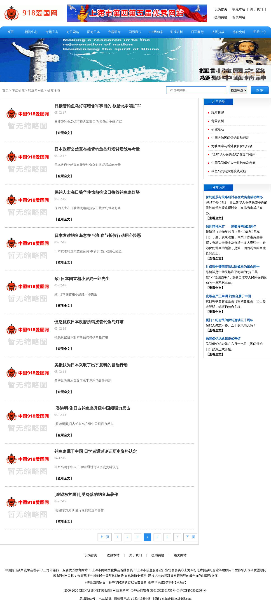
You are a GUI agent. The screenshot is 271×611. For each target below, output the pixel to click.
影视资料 (176, 32)
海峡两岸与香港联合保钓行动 (231, 146)
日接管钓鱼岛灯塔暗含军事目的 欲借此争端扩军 (97, 106)
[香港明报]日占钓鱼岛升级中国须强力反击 (92, 408)
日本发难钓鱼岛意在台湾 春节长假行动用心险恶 (97, 235)
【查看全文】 (63, 133)
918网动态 (156, 32)
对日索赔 (72, 32)
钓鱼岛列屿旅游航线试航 (228, 171)
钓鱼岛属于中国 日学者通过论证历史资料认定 (95, 451)
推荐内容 (218, 187)
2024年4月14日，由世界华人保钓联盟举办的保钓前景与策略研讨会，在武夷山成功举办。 (236, 208)
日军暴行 (197, 32)
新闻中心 (31, 32)
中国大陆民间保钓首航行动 (230, 137)
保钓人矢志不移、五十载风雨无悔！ (231, 325)
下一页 (190, 537)
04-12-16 (60, 458)
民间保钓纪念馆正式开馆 (223, 338)
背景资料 (217, 121)
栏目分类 (218, 102)
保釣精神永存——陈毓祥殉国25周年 (231, 226)
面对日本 (93, 32)
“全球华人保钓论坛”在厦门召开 (233, 154)
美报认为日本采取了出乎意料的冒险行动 (91, 365)
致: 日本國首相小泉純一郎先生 (82, 278)
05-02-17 (60, 112)
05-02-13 (60, 415)
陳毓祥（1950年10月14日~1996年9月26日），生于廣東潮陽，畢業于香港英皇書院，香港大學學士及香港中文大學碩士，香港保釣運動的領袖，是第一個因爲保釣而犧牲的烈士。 (236, 242)
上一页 (104, 537)
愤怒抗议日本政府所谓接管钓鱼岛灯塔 (89, 322)
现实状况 (217, 112)
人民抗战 (218, 32)
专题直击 (52, 32)
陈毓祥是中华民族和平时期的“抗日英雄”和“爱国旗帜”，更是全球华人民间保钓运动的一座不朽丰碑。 (236, 277)
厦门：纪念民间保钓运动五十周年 (229, 320)
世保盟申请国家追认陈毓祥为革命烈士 (232, 267)
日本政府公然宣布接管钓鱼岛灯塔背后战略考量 (97, 149)
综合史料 (239, 32)
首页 (10, 32)
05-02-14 (60, 371)
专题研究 (114, 32)
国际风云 (135, 32)
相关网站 (238, 17)
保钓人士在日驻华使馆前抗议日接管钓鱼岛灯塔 (97, 192)
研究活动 (53, 90)
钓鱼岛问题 (36, 90)
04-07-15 (60, 501)
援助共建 (221, 17)
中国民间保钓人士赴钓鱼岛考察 (233, 163)
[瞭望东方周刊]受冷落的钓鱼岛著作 (86, 494)
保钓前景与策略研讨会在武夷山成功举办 (234, 197)
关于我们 (256, 9)
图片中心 (259, 32)
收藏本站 (238, 9)
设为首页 (221, 9)
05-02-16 (60, 199)
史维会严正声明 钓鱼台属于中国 (228, 296)
